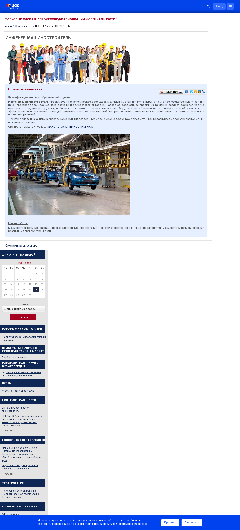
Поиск (216, 71)
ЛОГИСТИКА (201, 311)
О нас (146, 479)
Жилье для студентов (206, 430)
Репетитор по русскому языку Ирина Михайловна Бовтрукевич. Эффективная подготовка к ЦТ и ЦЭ (215, 459)
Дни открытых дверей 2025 (216, 365)
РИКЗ (197, 398)
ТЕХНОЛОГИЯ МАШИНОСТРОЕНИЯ (70, 126)
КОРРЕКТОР (201, 324)
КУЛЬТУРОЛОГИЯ (204, 306)
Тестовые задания (204, 264)
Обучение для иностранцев (211, 479)
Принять (170, 523)
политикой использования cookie (125, 525)
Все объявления (203, 435)
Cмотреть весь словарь (23, 245)
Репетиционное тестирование (211, 257)
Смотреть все (201, 371)
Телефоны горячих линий (208, 388)
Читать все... (201, 197)
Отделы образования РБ (208, 393)
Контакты (179, 479)
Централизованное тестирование (213, 260)
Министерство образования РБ (212, 403)
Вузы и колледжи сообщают (217, 360)
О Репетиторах (202, 281)
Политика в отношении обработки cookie (35, 510)
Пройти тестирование (206, 124)
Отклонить (191, 523)
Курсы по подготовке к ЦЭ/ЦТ (211, 157)
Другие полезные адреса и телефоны (215, 408)
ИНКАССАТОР (202, 329)
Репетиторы (201, 425)
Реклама (160, 479)
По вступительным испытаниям (215, 139)
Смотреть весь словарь (207, 335)
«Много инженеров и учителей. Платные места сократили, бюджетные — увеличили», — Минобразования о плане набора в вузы (214, 221)
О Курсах (199, 284)
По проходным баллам (211, 142)
